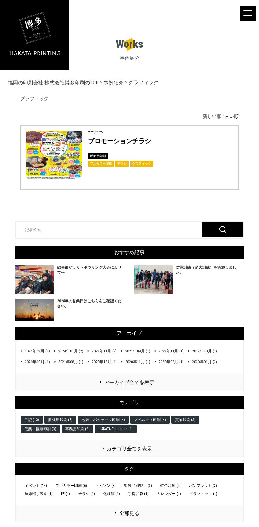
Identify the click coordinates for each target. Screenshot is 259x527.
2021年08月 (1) (70, 361)
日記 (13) (31, 420)
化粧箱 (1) (111, 494)
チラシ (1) (86, 494)
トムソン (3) (105, 485)
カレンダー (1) (169, 494)
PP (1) (65, 494)
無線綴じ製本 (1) (39, 494)
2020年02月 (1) (171, 361)
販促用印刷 (98, 156)
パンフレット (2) (203, 485)
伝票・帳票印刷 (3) (40, 429)
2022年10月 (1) (204, 351)
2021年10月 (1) (37, 361)
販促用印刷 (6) (60, 420)
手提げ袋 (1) (138, 494)
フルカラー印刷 (101, 163)
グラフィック (141, 163)
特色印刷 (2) (170, 485)
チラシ (122, 163)
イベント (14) (36, 485)
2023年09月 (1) (137, 351)
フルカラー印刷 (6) (71, 485)
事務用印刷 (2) (77, 429)
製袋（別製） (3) (138, 485)
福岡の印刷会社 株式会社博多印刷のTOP (53, 83)
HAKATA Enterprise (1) (116, 429)
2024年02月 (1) (37, 351)
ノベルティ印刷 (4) (150, 420)
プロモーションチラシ (119, 141)
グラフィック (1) (203, 494)
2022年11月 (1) (171, 351)
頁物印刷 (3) (185, 420)
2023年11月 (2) (104, 351)
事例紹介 (113, 83)
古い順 (232, 116)
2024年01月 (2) (70, 351)
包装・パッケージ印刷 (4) (103, 420)
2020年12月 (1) (104, 361)
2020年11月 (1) (137, 361)
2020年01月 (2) (204, 361)
